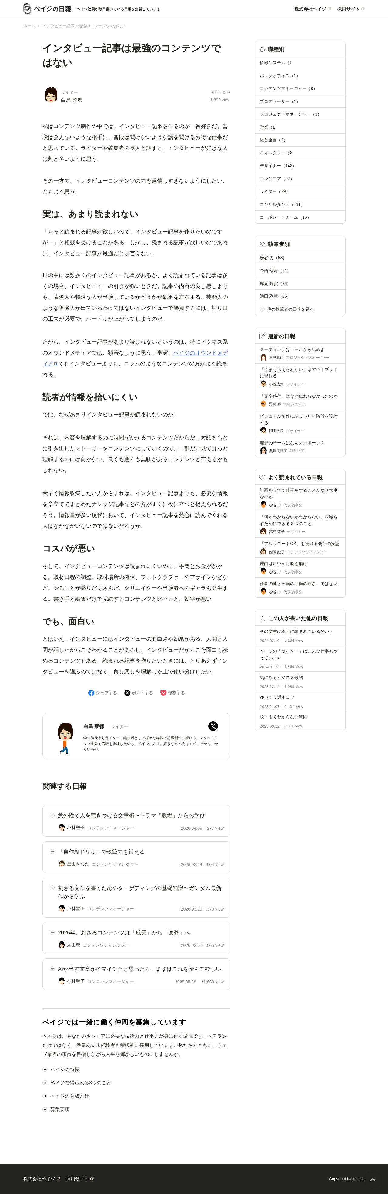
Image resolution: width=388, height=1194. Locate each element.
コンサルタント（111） (282, 204)
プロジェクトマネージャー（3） (291, 114)
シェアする (106, 692)
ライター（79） (275, 191)
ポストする (142, 692)
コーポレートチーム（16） (285, 217)
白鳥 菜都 (72, 100)
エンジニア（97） (277, 178)
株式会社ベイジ (310, 9)
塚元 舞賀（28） (275, 283)
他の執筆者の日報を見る (287, 309)
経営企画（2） (274, 139)
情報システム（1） (278, 62)
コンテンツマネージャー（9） (288, 88)
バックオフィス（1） (280, 75)
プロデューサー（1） (280, 101)
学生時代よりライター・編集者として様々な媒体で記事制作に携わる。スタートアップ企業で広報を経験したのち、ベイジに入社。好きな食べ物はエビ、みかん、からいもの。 (150, 743)
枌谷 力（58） (273, 257)
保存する (176, 692)
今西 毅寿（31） (275, 270)
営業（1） (269, 127)
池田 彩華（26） (275, 296)
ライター (69, 93)
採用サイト (348, 9)
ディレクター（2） (278, 152)
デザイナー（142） (278, 165)
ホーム (29, 26)
